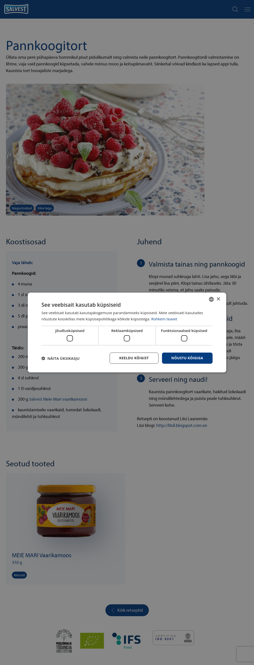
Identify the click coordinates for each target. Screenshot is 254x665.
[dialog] (127, 332)
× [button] (218, 299)
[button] (60, 358)
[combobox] (211, 299)
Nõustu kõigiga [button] (187, 358)
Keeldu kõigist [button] (134, 358)
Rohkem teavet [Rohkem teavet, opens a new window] (164, 318)
